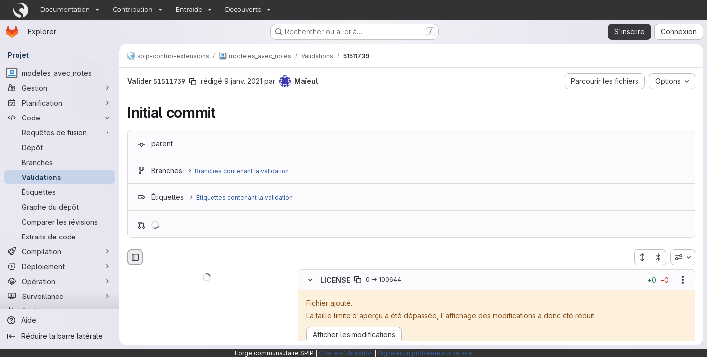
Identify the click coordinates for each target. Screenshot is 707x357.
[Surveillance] (59, 296)
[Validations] (59, 177)
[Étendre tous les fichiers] (642, 257)
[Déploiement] (59, 266)
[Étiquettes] (59, 192)
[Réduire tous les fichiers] (658, 257)
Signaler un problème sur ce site (425, 353)
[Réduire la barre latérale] (59, 336)
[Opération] (59, 281)
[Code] (59, 117)
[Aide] (59, 320)
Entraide (189, 9)
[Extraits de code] (59, 236)
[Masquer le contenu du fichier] (310, 280)
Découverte (243, 9)
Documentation (65, 9)
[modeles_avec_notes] (59, 73)
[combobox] (682, 257)
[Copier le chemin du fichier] (358, 280)
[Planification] (59, 103)
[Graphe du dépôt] (59, 207)
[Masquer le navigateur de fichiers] (135, 257)
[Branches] (59, 162)
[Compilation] (59, 251)
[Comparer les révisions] (59, 222)
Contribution (132, 9)
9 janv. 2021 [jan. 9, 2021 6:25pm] (243, 81)
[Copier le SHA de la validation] (193, 82)
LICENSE (335, 279)
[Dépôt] (59, 147)
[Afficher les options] (683, 280)
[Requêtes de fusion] (59, 132)
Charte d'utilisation (346, 353)
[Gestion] (59, 88)
